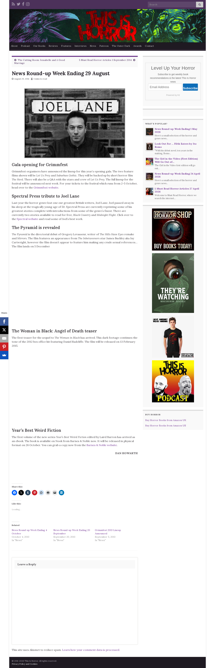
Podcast (25, 45)
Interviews (81, 45)
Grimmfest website (46, 187)
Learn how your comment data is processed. (91, 650)
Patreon (104, 45)
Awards (137, 45)
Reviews (53, 45)
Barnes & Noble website (102, 445)
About (14, 45)
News (93, 45)
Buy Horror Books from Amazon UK (165, 420)
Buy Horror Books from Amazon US (165, 425)
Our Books (39, 45)
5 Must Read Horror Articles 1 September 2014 (105, 60)
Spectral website (27, 219)
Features (66, 45)
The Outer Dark (121, 45)
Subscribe (190, 88)
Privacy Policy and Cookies (24, 664)
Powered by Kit (173, 95)
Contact (149, 45)
